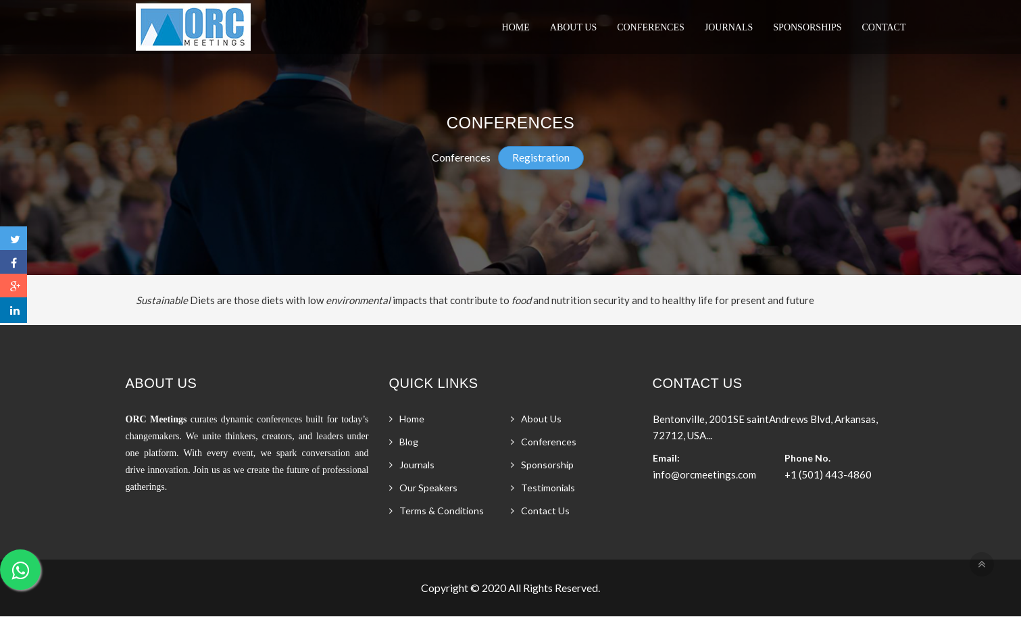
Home (516, 27)
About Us (573, 27)
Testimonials (548, 487)
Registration (541, 157)
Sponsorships (807, 27)
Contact (884, 27)
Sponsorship (547, 464)
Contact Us (545, 510)
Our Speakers (428, 487)
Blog (408, 441)
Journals (729, 27)
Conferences (650, 27)
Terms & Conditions (441, 510)
